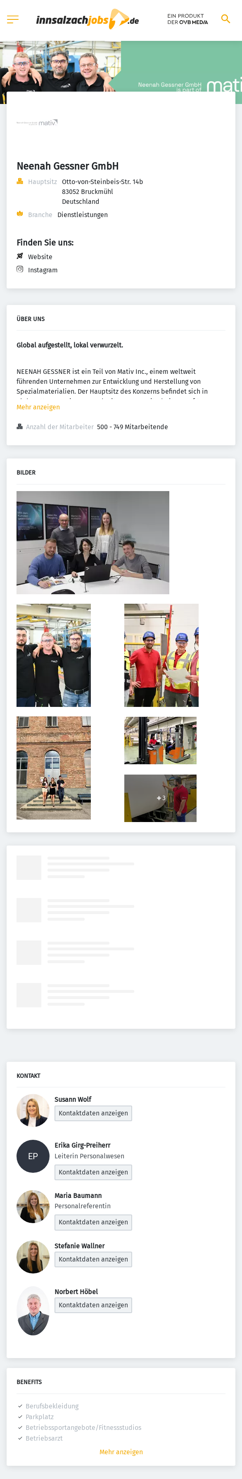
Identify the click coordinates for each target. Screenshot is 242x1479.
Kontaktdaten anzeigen (93, 1113)
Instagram (43, 270)
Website (40, 257)
